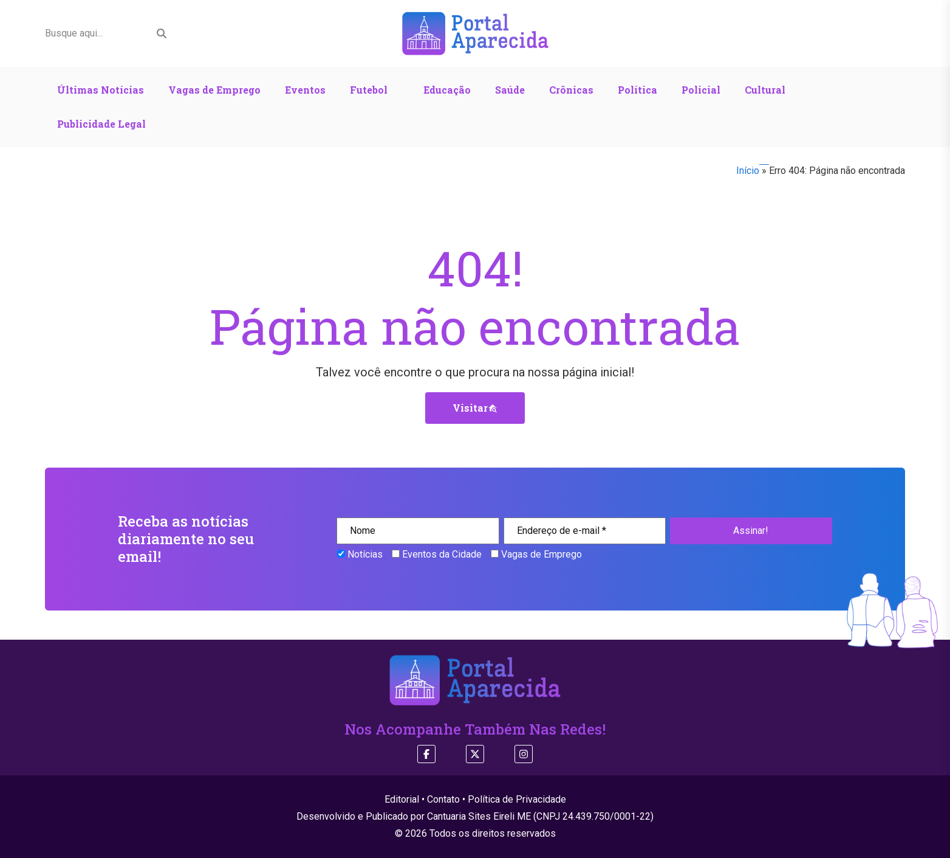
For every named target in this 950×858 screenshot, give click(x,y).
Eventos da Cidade (437, 554)
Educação (447, 89)
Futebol (369, 89)
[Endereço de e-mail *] (585, 530)
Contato (443, 799)
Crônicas (571, 89)
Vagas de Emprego (214, 89)
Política (637, 89)
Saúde (510, 89)
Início (747, 170)
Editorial (401, 799)
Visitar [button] (475, 407)
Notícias (360, 554)
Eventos (305, 89)
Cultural (765, 89)
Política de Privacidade (517, 799)
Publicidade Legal (101, 123)
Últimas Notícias (100, 89)
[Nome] (418, 530)
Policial (701, 89)
